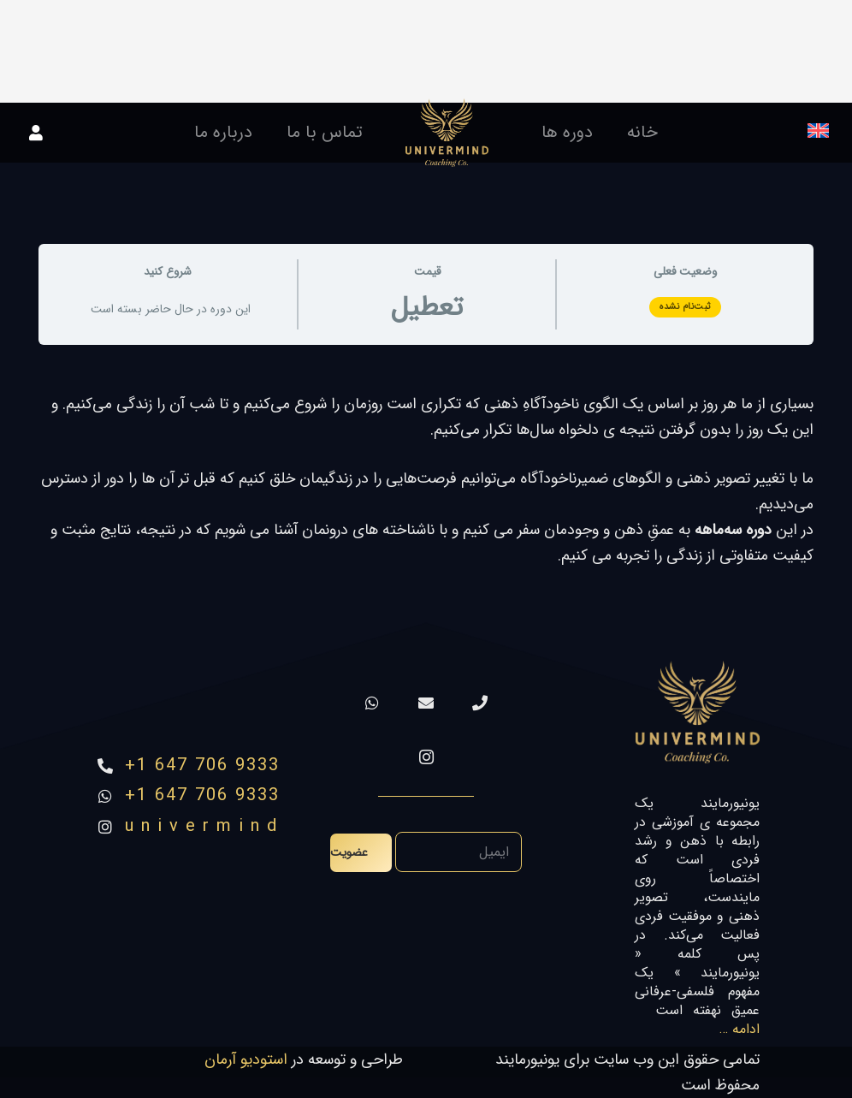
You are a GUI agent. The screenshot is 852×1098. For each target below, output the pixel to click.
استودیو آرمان (245, 1059)
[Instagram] (426, 757)
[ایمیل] (426, 703)
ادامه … (739, 1029)
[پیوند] (446, 132)
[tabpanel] (426, 479)
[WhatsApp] (372, 703)
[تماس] (480, 703)
